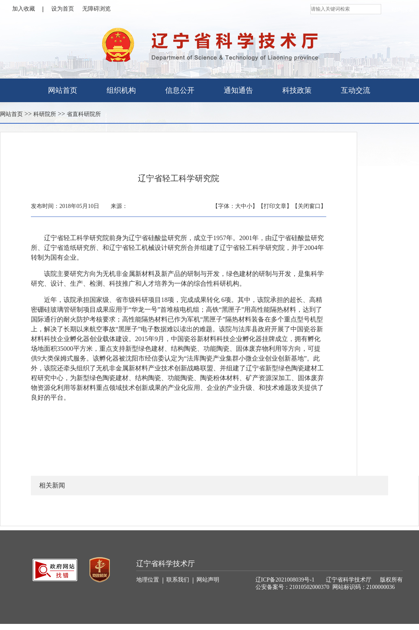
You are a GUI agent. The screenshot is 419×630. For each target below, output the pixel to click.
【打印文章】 (275, 206)
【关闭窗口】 (309, 206)
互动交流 (355, 90)
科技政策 (297, 90)
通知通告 (238, 90)
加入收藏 (27, 9)
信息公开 (179, 90)
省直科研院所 (84, 114)
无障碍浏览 (96, 9)
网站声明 (207, 580)
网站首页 (62, 90)
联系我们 (179, 580)
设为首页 (62, 9)
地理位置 (149, 580)
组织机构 (121, 90)
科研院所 (44, 114)
